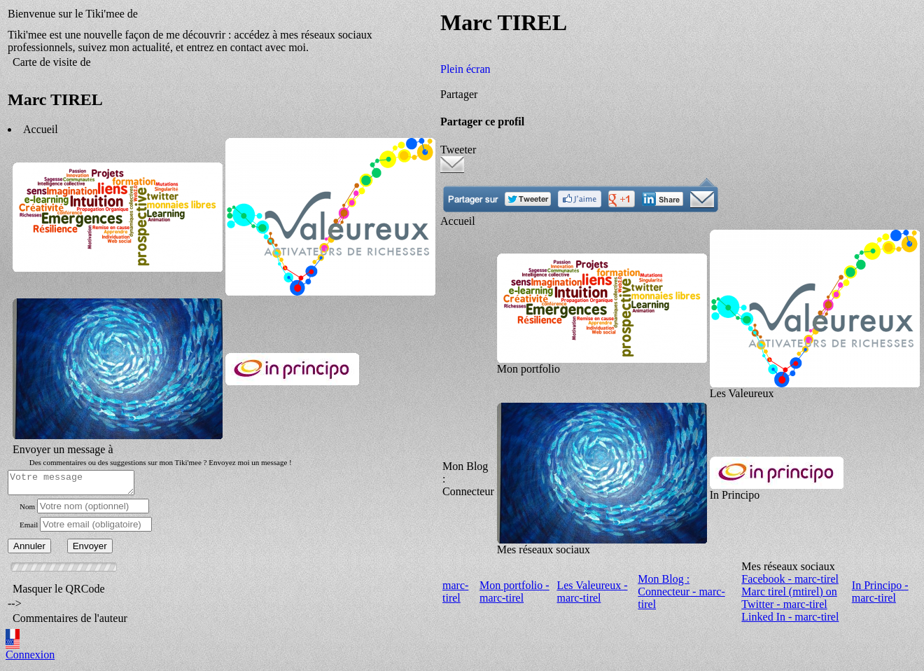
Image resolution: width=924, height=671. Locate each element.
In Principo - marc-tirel (880, 593)
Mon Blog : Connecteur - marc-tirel (681, 593)
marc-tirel (455, 593)
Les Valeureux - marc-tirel (591, 593)
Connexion (30, 659)
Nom (27, 510)
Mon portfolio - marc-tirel (514, 593)
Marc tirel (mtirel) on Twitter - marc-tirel (788, 600)
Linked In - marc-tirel (790, 619)
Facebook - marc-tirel (790, 581)
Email (29, 529)
